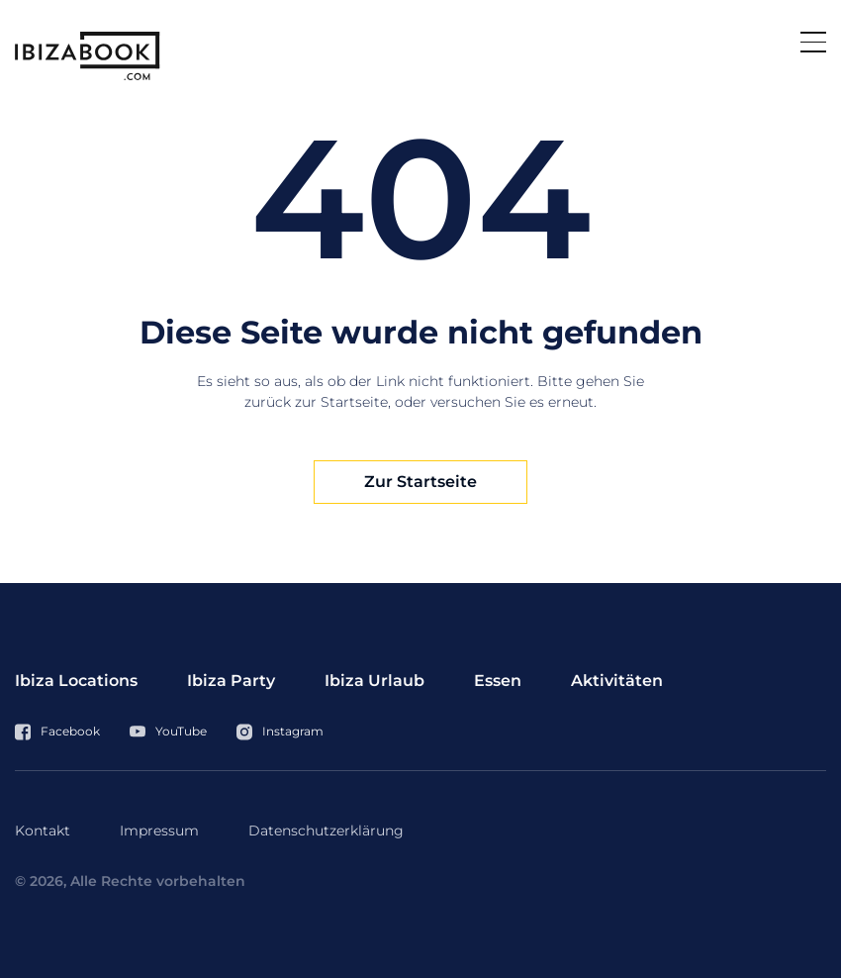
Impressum (159, 830)
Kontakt (42, 830)
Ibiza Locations (76, 680)
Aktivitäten (617, 680)
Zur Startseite (420, 481)
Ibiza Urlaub (374, 680)
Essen (497, 680)
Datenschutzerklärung (326, 830)
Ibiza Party (231, 680)
